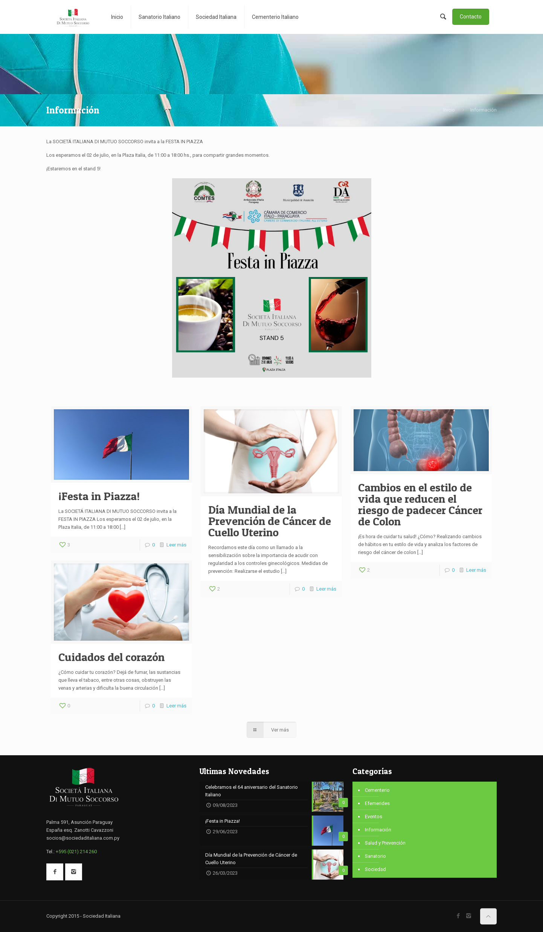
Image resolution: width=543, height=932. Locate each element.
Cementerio (377, 790)
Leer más (176, 545)
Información (378, 830)
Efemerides (377, 803)
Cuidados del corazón (111, 657)
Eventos (373, 816)
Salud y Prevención (385, 843)
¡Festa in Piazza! (99, 496)
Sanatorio (375, 856)
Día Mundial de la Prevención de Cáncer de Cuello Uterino (269, 521)
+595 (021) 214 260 (76, 851)
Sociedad (375, 869)
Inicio (449, 110)
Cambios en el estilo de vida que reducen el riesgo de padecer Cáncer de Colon (420, 504)
